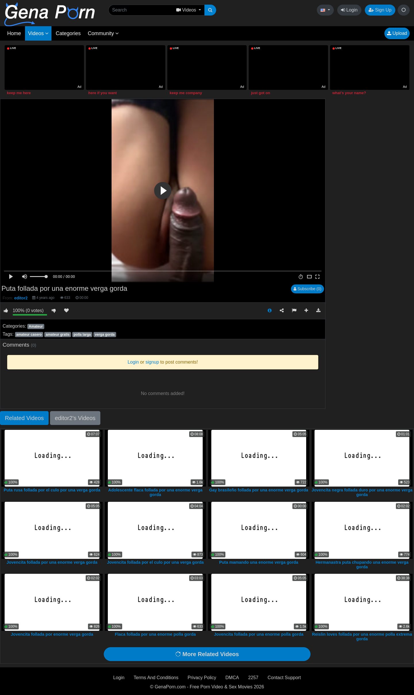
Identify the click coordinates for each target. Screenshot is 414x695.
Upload (397, 33)
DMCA (232, 677)
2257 (253, 677)
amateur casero (29, 335)
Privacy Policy (201, 677)
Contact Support (284, 677)
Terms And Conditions (156, 677)
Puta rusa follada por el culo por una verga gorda (52, 490)
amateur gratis (58, 335)
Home (14, 33)
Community (103, 33)
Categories (68, 33)
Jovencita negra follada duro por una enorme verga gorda (362, 492)
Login (349, 9)
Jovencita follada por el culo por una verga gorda (155, 562)
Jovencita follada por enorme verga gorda (52, 634)
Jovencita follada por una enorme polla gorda (258, 634)
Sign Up (380, 9)
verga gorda (105, 335)
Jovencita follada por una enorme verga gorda (52, 562)
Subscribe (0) (307, 288)
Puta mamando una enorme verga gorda (258, 562)
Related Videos (24, 418)
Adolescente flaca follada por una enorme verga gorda (155, 492)
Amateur (36, 326)
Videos (38, 33)
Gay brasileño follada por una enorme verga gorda (258, 490)
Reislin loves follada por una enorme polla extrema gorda (362, 636)
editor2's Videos (75, 418)
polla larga (82, 335)
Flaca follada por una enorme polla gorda (155, 634)
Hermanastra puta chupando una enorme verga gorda (362, 564)
